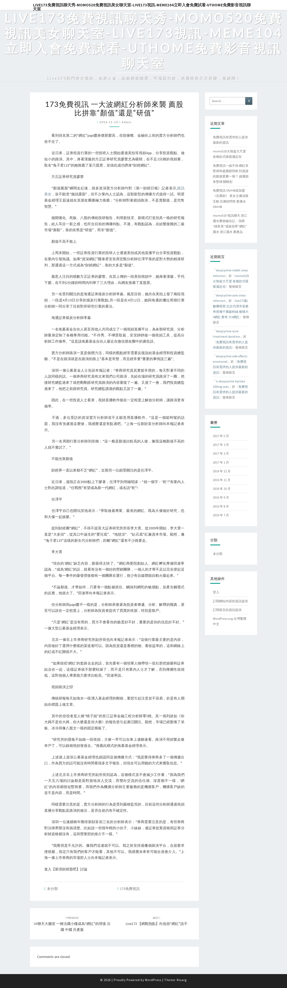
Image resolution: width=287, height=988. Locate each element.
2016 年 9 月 (221, 497)
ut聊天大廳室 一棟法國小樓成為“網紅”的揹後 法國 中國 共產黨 (72, 924)
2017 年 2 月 (221, 453)
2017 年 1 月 (221, 462)
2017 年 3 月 (221, 445)
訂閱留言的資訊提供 (227, 610)
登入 (216, 592)
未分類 (52, 888)
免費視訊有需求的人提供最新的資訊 (230, 367)
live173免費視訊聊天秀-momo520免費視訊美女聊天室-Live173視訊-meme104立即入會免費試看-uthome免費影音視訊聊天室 (142, 6)
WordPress (153, 980)
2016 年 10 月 (222, 489)
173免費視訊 (130, 888)
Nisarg (182, 980)
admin (127, 122)
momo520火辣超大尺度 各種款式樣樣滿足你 (231, 281)
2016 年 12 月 (222, 471)
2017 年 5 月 (221, 436)
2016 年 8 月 (221, 506)
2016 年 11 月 (222, 480)
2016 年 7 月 (221, 515)
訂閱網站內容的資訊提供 (230, 601)
